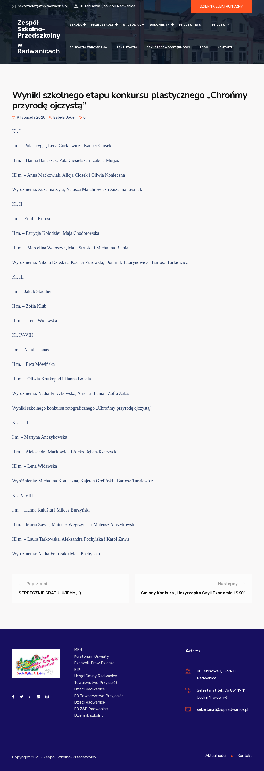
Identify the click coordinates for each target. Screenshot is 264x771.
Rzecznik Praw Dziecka (94, 663)
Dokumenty (160, 25)
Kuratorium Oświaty (91, 656)
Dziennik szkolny (88, 715)
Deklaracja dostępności (168, 47)
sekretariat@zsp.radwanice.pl (43, 6)
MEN (78, 649)
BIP (77, 669)
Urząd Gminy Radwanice (95, 676)
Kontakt (225, 47)
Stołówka (132, 25)
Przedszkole (102, 25)
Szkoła (75, 25)
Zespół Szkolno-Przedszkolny (38, 29)
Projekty (220, 25)
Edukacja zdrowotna (88, 47)
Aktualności (215, 755)
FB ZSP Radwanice (91, 709)
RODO (203, 47)
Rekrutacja (126, 47)
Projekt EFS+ (191, 25)
